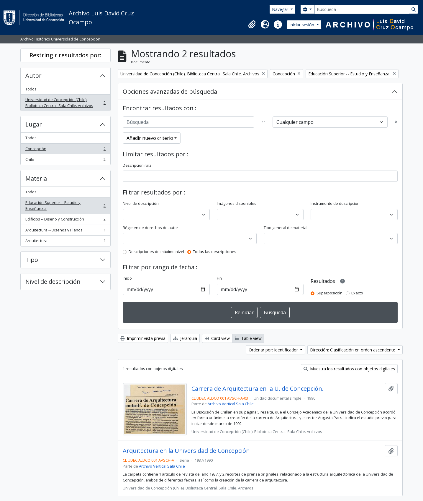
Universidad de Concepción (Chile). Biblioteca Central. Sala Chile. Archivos (65, 102)
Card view (217, 338)
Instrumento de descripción (335, 203)
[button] (251, 24)
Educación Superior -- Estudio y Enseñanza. (65, 205)
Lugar (33, 124)
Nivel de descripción (53, 282)
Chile (65, 161)
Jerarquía (185, 338)
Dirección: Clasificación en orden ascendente (353, 350)
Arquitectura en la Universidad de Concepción (186, 450)
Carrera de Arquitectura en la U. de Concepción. (257, 388)
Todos (31, 89)
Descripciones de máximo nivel (156, 251)
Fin (219, 278)
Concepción (65, 150)
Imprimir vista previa (142, 338)
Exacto (357, 293)
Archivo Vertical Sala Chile (231, 403)
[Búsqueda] (361, 9)
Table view (248, 338)
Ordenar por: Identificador (274, 350)
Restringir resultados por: (65, 55)
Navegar (280, 9)
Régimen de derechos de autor (150, 227)
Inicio (127, 278)
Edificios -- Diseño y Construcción (65, 220)
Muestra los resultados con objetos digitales (349, 369)
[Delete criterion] (396, 122)
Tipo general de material (285, 227)
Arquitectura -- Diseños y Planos (65, 231)
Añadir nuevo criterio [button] (150, 138)
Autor (33, 76)
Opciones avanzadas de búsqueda (170, 91)
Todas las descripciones (214, 251)
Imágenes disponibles (236, 203)
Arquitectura (65, 242)
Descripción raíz (137, 165)
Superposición (329, 293)
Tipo (31, 260)
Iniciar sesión (302, 24)
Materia (36, 178)
